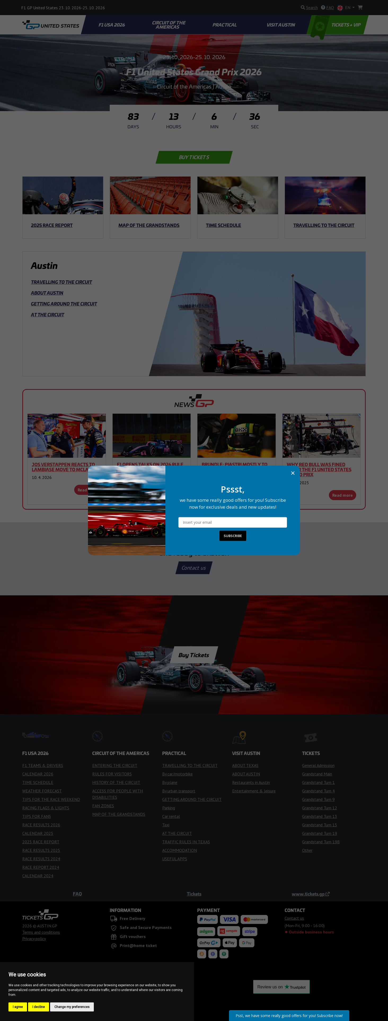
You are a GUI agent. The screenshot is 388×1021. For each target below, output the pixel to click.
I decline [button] (38, 1007)
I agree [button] (18, 1007)
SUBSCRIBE (233, 535)
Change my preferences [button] (72, 1007)
